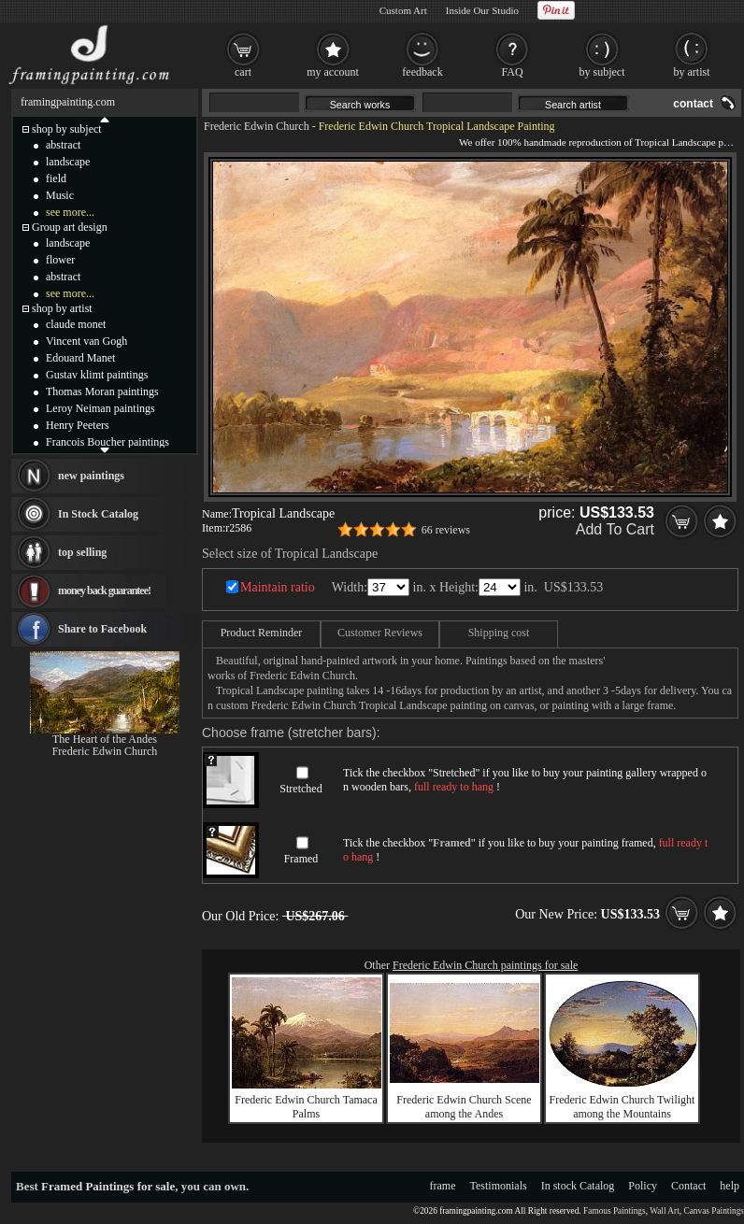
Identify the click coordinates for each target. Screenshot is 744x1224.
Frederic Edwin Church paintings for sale (485, 965)
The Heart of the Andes (104, 739)
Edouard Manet (80, 357)
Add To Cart (615, 529)
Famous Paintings (614, 1211)
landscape (68, 161)
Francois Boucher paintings (107, 441)
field (56, 178)
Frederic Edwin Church (256, 126)
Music (60, 195)
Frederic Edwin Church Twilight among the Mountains (622, 1106)
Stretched (300, 788)
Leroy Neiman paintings (100, 408)
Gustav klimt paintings (97, 374)
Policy (642, 1185)
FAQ (511, 71)
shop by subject (67, 128)
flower (60, 259)
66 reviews (446, 529)
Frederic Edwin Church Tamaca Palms (306, 1106)
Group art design (69, 227)
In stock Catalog (578, 1185)
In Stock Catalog (98, 513)
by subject (602, 71)
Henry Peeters (77, 425)
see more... (70, 212)
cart (243, 71)
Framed (301, 858)
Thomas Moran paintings (102, 391)
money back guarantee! (104, 590)
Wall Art (665, 1211)
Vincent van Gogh (86, 341)
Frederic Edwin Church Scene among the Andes (463, 1106)
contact (693, 103)
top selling (82, 552)
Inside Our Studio (482, 10)
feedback (422, 71)
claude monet (76, 324)
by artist (692, 71)
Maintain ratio (277, 587)
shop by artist (62, 308)
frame (443, 1185)
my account (333, 71)
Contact (688, 1185)
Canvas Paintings (713, 1211)
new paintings (91, 475)
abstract (63, 144)
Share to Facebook (102, 628)
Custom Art (403, 10)
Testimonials (498, 1185)
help (729, 1185)
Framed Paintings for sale (108, 1186)
